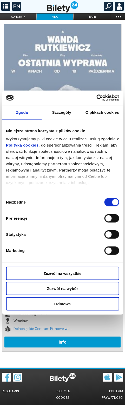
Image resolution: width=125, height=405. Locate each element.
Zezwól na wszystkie (63, 273)
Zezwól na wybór (62, 288)
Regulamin (10, 391)
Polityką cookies (22, 145)
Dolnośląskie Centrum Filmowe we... (43, 329)
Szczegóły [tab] (61, 112)
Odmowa (62, 303)
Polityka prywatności (112, 394)
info (63, 342)
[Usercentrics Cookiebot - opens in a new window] (96, 97)
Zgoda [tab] (22, 112)
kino (54, 16)
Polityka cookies (63, 394)
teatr (91, 16)
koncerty (18, 16)
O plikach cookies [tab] (102, 112)
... (118, 17)
